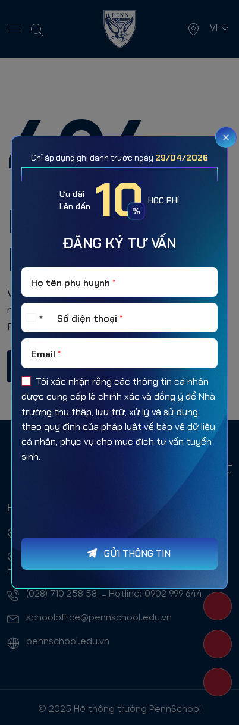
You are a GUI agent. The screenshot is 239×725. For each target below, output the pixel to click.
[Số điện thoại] (119, 317)
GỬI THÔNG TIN (137, 553)
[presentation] (111, 524)
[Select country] (33, 317)
